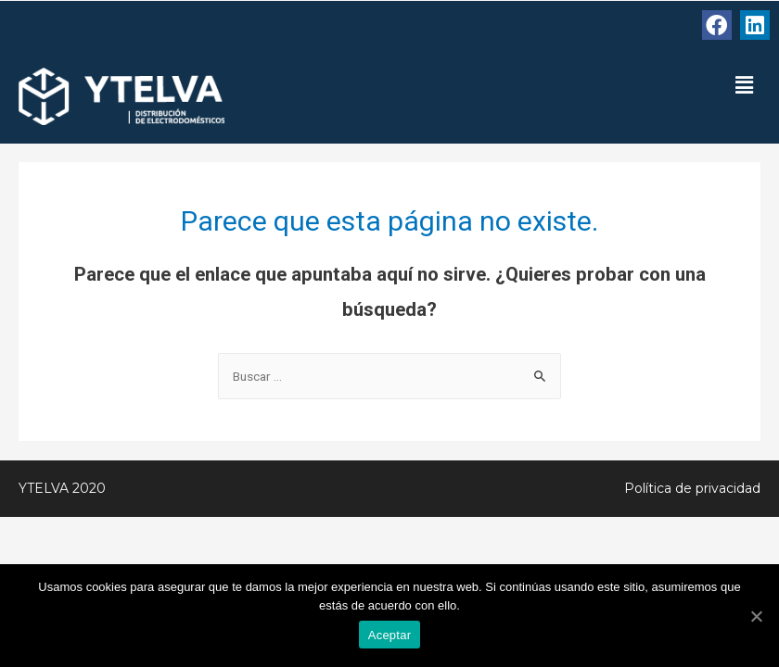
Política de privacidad (692, 488)
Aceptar (390, 635)
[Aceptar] (756, 616)
